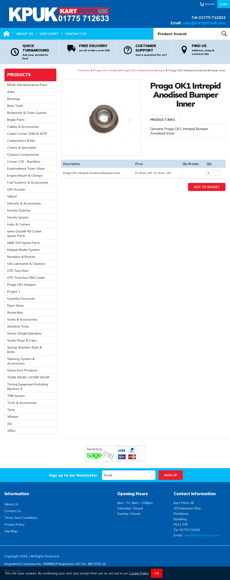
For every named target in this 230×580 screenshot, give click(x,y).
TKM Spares (16, 396)
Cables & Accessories (23, 127)
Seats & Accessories (22, 319)
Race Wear (15, 305)
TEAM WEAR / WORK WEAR (28, 377)
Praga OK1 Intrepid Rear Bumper (143, 70)
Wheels (12, 417)
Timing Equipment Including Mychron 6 (27, 386)
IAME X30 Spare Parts (23, 243)
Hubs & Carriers (18, 224)
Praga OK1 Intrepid (106, 70)
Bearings (13, 99)
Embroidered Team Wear (26, 168)
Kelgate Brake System (23, 250)
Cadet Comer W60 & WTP (27, 134)
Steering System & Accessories (21, 361)
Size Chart (49, 34)
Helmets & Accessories (24, 203)
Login (223, 4)
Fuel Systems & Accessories (27, 182)
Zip (9, 424)
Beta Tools (15, 106)
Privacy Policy (14, 524)
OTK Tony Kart (18, 271)
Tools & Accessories (22, 403)
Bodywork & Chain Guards (26, 113)
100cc (11, 431)
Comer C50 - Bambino (23, 162)
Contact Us (75, 34)
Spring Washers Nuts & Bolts (24, 349)
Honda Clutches (19, 210)
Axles (11, 92)
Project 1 (13, 292)
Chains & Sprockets (21, 148)
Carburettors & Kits (21, 141)
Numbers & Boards (21, 257)
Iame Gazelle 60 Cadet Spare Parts (24, 233)
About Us (24, 34)
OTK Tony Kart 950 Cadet (26, 278)
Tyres (11, 410)
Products (84, 70)
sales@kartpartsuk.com (204, 22)
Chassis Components (23, 155)
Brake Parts (16, 120)
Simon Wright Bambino (24, 333)
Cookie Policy (138, 573)
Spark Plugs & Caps (22, 340)
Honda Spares (18, 217)
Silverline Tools (18, 326)
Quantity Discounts (21, 299)
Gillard (12, 196)
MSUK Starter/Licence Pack (27, 85)
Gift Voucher (16, 189)
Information (16, 493)
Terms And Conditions (21, 518)
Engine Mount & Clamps (25, 175)
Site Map (11, 531)
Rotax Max (15, 312)
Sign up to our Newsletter (73, 475)
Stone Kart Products (22, 370)
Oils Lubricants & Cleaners (26, 264)
